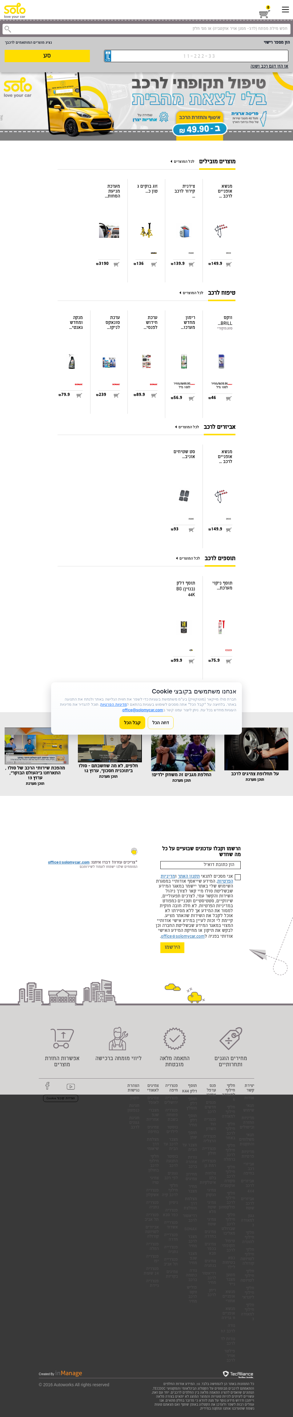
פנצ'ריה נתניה (152, 1205)
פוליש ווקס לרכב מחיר (192, 1295)
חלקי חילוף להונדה (248, 1238)
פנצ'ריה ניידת (152, 1283)
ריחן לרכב (211, 1293)
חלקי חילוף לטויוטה (247, 1276)
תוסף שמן (192, 1135)
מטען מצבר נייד (230, 1280)
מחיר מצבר (192, 1189)
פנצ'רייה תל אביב (171, 1262)
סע (47, 56)
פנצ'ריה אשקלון (152, 1193)
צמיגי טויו (154, 1180)
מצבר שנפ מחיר (192, 1259)
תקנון (134, 1098)
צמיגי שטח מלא (211, 1208)
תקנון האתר (189, 876)
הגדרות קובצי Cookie (60, 1098)
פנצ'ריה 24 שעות (151, 1271)
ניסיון (173, 1203)
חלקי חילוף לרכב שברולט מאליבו (228, 1224)
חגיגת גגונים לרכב (134, 1123)
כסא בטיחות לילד (229, 1263)
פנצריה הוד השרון (210, 1125)
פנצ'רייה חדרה (171, 1237)
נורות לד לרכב (228, 1341)
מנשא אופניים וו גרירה (228, 1314)
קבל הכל (132, 722)
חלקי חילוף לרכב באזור (230, 1131)
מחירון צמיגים (191, 1177)
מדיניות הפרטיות (113, 704)
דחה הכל (160, 722)
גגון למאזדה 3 (247, 1221)
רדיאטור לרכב (190, 1218)
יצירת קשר (249, 1088)
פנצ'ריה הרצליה (209, 1139)
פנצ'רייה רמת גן (209, 1163)
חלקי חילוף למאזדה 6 (228, 1093)
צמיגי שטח (211, 1222)
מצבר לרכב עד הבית (170, 1145)
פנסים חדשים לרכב (210, 1108)
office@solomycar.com (183, 936)
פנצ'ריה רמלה (152, 1246)
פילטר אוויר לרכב (229, 1356)
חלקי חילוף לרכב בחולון (153, 1164)
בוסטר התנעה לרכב (172, 1161)
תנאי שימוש (248, 1108)
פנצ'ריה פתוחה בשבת (171, 1115)
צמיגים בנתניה (210, 1263)
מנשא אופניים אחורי (229, 1297)
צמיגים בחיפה (153, 1130)
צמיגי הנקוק (211, 1193)
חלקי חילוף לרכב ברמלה (229, 1153)
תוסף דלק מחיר (192, 1121)
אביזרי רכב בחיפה (248, 1169)
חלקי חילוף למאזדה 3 (247, 1312)
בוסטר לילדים (172, 1130)
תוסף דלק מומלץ (192, 1104)
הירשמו (172, 948)
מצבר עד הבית (189, 1147)
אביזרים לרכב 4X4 (247, 1186)
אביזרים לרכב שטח (247, 1204)
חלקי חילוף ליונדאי (248, 1293)
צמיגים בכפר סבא (210, 1249)
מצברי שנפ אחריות (152, 1115)
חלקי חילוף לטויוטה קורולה (247, 1257)
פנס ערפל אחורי (211, 1091)
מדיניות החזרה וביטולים (247, 1123)
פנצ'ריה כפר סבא (170, 1213)
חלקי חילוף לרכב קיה (170, 1191)
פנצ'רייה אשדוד (171, 1225)
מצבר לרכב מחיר (192, 1242)
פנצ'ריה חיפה (171, 1088)
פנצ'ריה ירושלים (171, 1100)
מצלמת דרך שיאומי (153, 1145)
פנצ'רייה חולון (209, 1151)
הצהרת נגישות (133, 1088)
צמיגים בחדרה (210, 1234)
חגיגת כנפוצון (133, 1108)
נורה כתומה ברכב (191, 1276)
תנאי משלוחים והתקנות (246, 1140)
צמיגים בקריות (172, 1274)
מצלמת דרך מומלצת (190, 1204)
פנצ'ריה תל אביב (152, 1217)
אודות (249, 1098)
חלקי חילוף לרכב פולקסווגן (227, 1200)
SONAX (190, 1229)
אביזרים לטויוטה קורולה (152, 1232)
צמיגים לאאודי (153, 1088)
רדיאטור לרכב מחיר (209, 1278)
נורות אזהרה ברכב (191, 1162)
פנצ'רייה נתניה (171, 1250)
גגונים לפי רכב (171, 1176)
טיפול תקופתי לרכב (228, 1246)
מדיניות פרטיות (248, 1154)
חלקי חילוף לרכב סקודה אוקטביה (227, 1176)
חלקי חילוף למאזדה (228, 1112)
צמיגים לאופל (153, 1100)
